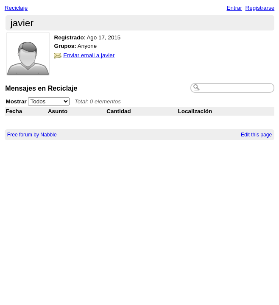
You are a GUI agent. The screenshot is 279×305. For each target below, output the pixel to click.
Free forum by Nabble (32, 135)
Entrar (234, 8)
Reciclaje (16, 8)
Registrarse (260, 8)
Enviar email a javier (88, 55)
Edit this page (256, 135)
